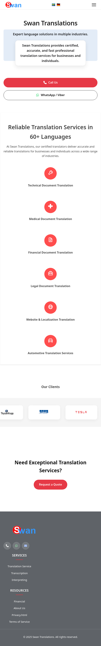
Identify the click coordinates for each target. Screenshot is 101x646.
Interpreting (19, 580)
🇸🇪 (53, 5)
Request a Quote (50, 484)
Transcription (19, 573)
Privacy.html (19, 615)
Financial (19, 601)
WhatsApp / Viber (50, 95)
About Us (19, 608)
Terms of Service (19, 621)
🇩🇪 (58, 5)
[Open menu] (93, 5)
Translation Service (19, 566)
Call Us (50, 82)
